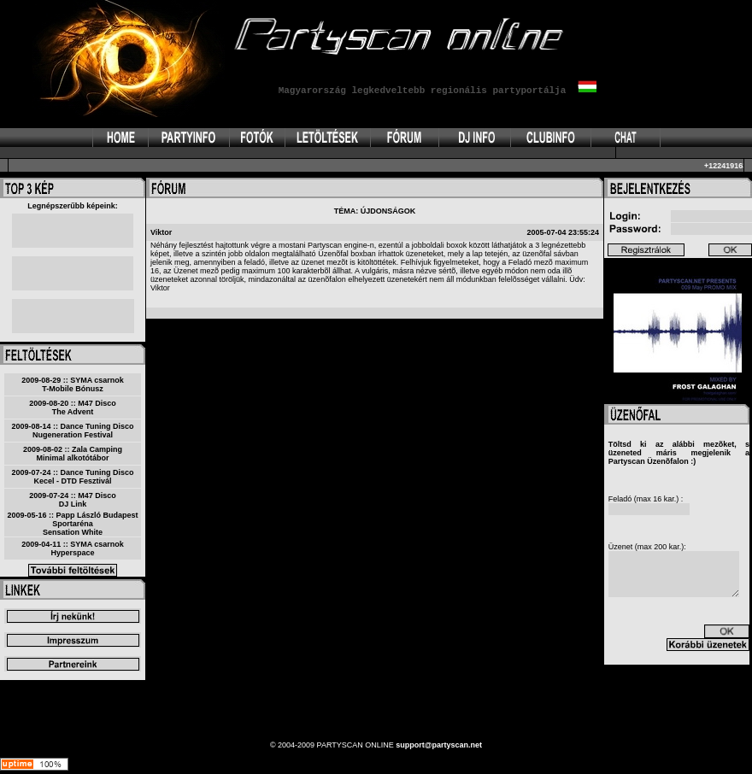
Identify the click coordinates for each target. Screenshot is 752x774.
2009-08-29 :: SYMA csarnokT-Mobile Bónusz (72, 384)
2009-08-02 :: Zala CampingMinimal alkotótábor (72, 453)
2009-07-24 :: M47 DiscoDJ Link (72, 499)
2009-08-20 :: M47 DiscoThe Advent (72, 407)
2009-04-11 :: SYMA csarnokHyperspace (72, 548)
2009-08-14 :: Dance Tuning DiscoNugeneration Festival (73, 430)
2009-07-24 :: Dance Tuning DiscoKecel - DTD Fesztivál (73, 476)
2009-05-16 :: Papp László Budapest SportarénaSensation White (72, 524)
